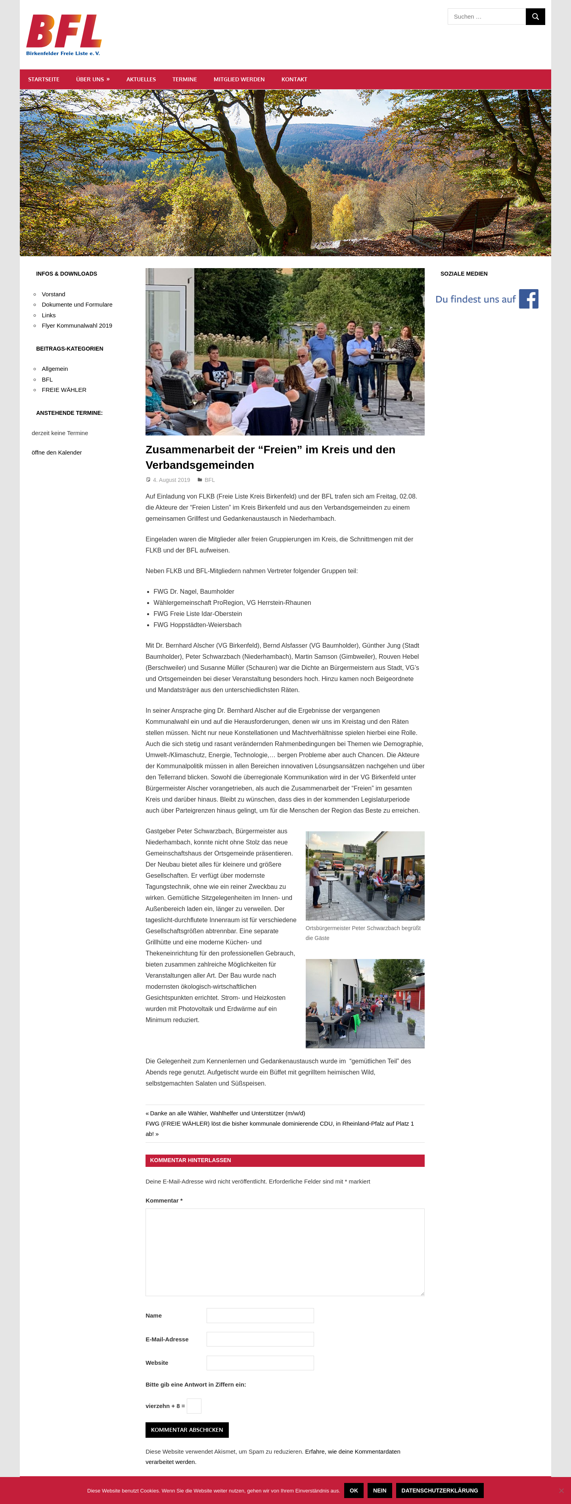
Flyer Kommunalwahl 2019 (77, 325)
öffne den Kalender (57, 452)
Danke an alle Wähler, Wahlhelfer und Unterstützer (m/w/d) (227, 1113)
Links (49, 315)
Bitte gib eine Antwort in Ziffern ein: (196, 1384)
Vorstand (53, 294)
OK (354, 1490)
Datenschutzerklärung (440, 1490)
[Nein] (561, 1490)
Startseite (43, 79)
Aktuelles (141, 79)
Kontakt (294, 79)
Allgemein (55, 368)
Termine (184, 79)
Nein (379, 1490)
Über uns (90, 79)
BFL (210, 480)
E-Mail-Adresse (167, 1339)
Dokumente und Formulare (77, 304)
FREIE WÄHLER (64, 389)
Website (157, 1362)
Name (154, 1315)
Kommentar (164, 1200)
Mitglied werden (239, 79)
